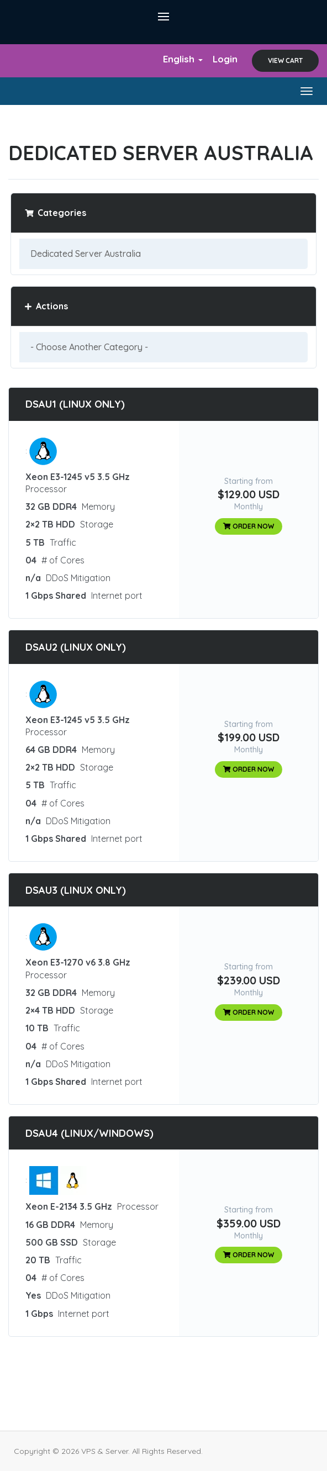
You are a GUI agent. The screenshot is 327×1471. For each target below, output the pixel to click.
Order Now (248, 526)
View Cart (285, 60)
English (183, 59)
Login (225, 59)
